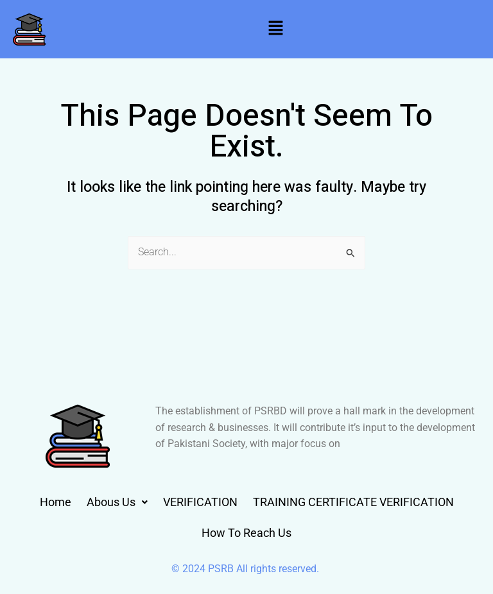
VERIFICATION (200, 502)
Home (55, 502)
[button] (275, 29)
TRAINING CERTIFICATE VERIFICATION (353, 502)
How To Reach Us (246, 532)
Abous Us (117, 502)
